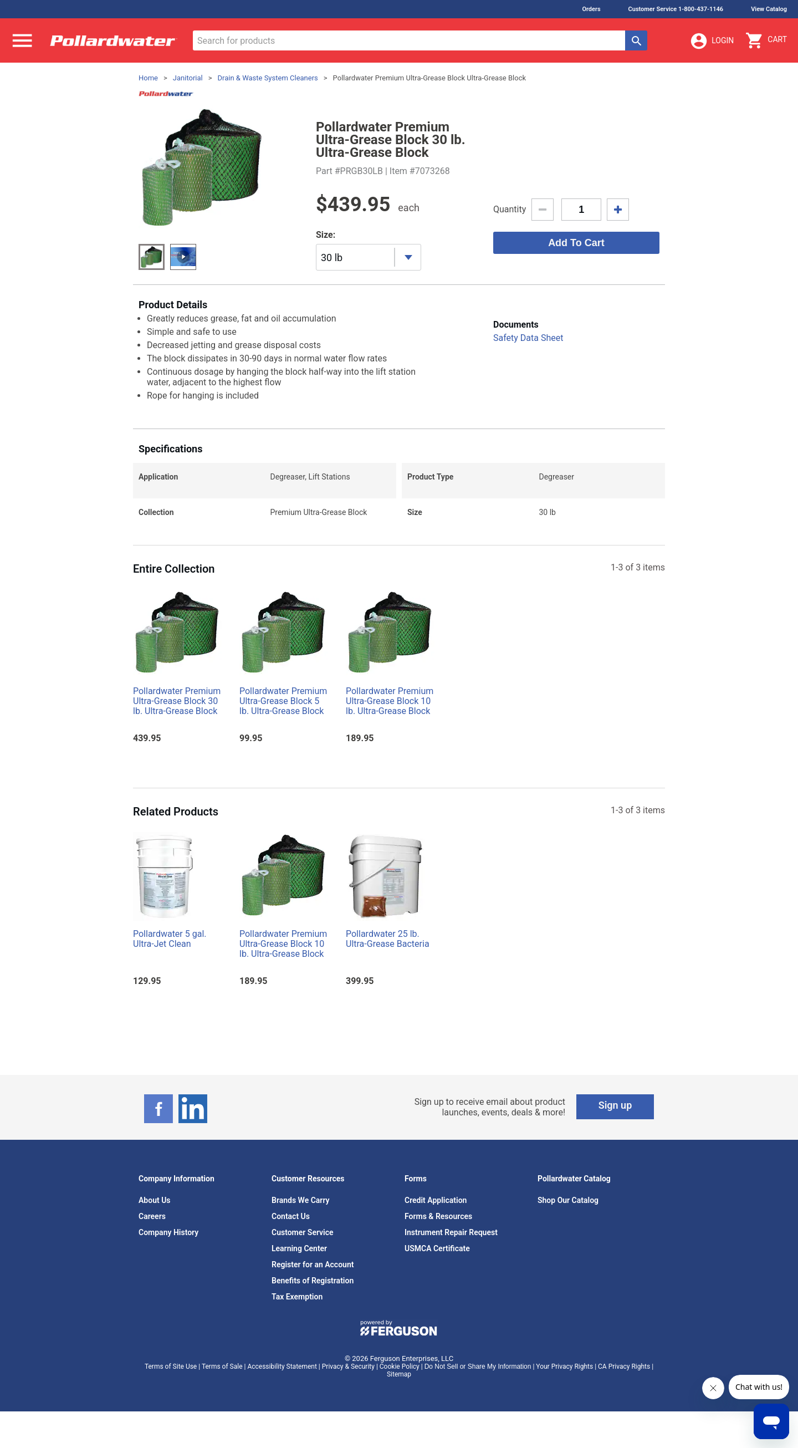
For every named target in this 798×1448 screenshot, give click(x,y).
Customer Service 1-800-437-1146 (676, 9)
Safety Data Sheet (528, 338)
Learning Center (299, 1248)
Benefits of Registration (313, 1280)
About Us (155, 1200)
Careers (152, 1216)
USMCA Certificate (437, 1248)
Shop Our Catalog (568, 1200)
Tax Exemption (297, 1296)
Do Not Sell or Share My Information (477, 1366)
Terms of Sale (222, 1366)
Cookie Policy (400, 1366)
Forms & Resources (438, 1216)
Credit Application (436, 1200)
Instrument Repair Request (451, 1232)
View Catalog (769, 9)
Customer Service (303, 1232)
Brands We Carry (301, 1200)
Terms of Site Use (171, 1366)
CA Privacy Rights (624, 1366)
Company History (168, 1232)
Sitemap (399, 1374)
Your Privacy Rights (564, 1366)
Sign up (615, 1105)
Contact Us (291, 1216)
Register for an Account (313, 1264)
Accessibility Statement (281, 1366)
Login (711, 41)
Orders (591, 9)
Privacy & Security (348, 1366)
